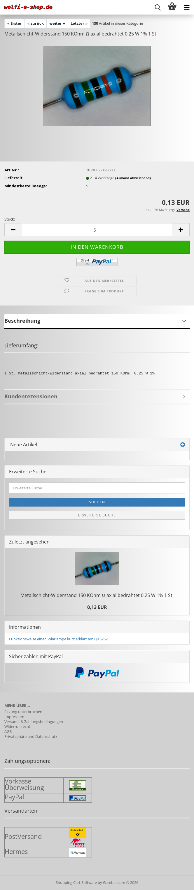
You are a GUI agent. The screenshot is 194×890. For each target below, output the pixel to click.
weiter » (57, 23)
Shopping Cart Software (76, 882)
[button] (13, 229)
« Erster (14, 23)
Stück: (9, 219)
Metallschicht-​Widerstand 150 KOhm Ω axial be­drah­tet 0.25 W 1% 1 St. (97, 595)
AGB (8, 731)
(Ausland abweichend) (133, 178)
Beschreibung (22, 320)
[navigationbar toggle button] (186, 7)
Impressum (14, 717)
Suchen (97, 502)
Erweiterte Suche (97, 515)
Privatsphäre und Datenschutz (30, 736)
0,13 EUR (97, 607)
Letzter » (79, 23)
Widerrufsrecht (17, 727)
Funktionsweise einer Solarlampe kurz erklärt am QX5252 (58, 639)
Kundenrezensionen (30, 396)
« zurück (35, 23)
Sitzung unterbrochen (23, 712)
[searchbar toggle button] (157, 7)
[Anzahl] (97, 229)
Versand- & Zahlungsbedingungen (33, 722)
